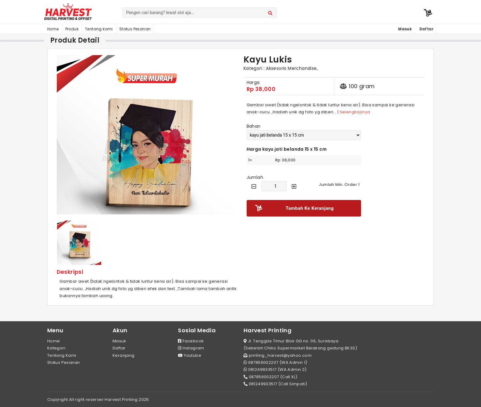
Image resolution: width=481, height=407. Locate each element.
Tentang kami (99, 29)
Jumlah (255, 177)
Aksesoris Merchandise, (292, 68)
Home (53, 29)
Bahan (254, 126)
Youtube (189, 355)
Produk (72, 29)
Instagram (191, 348)
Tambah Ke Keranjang (294, 208)
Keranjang (124, 355)
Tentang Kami (61, 355)
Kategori (56, 348)
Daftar (119, 348)
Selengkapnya (355, 112)
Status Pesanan (135, 29)
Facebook (191, 341)
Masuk (119, 341)
